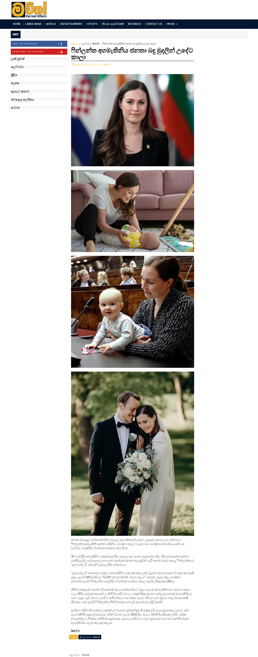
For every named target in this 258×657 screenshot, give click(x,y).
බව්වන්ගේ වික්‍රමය (221, 230)
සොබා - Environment (227, 82)
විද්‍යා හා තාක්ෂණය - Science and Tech (215, 70)
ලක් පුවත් (218, 42)
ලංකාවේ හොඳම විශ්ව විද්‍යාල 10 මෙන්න (224, 156)
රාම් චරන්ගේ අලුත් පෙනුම (222, 217)
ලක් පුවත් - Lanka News (206, 57)
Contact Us (154, 24)
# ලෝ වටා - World (90, 611)
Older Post (177, 645)
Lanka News (34, 24)
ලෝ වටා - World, (102, 64)
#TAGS (199, 42)
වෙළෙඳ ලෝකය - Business (208, 88)
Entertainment (72, 24)
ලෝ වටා (237, 42)
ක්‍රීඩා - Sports (201, 82)
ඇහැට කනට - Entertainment (210, 63)
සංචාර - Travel (223, 95)
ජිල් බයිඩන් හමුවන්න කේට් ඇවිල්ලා (224, 171)
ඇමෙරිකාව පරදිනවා (223, 124)
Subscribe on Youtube (40, 52)
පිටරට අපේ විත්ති (113, 24)
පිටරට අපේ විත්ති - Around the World (215, 76)
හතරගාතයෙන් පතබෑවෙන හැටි (227, 201)
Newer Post (79, 645)
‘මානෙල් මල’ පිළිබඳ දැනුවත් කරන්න (223, 110)
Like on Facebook (40, 44)
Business (135, 24)
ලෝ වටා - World (91, 43)
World (52, 24)
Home (17, 24)
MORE (171, 24)
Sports (93, 24)
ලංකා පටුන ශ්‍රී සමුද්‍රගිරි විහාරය (224, 247)
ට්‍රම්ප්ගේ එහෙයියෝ (222, 185)
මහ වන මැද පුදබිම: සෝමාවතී (222, 140)
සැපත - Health (201, 95)
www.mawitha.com (54, 654)
